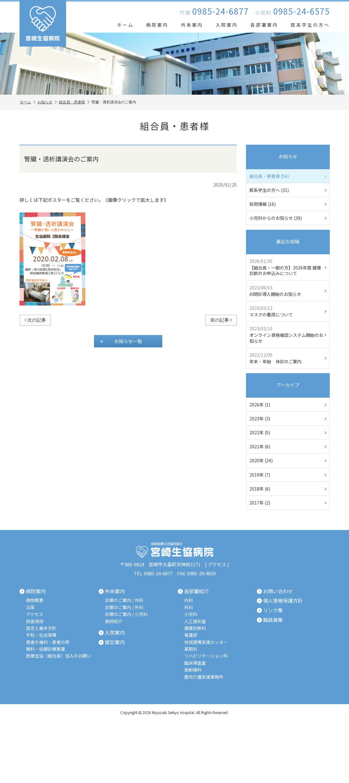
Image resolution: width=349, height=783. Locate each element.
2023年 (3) (287, 418)
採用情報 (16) (287, 204)
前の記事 (221, 320)
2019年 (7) (287, 475)
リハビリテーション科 (206, 656)
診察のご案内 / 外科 (124, 607)
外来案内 (192, 24)
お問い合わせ (275, 591)
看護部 (190, 635)
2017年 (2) (287, 503)
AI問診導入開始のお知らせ (287, 290)
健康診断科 (195, 628)
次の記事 (35, 320)
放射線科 (193, 670)
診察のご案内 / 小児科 (126, 614)
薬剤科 (190, 649)
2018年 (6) (287, 489)
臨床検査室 (195, 663)
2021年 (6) (287, 446)
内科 (188, 600)
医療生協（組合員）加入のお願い (58, 656)
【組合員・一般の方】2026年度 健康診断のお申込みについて (287, 267)
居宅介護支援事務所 (203, 677)
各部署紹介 (193, 591)
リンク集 (270, 610)
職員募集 (270, 620)
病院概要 (34, 600)
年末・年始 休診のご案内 (287, 358)
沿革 (30, 607)
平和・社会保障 (41, 635)
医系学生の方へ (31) (287, 190)
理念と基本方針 (41, 628)
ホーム (125, 24)
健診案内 (112, 642)
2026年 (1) (287, 404)
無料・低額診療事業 (45, 649)
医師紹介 (114, 621)
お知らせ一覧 (121, 341)
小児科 (190, 614)
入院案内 (227, 24)
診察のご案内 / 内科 (124, 600)
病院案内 (157, 24)
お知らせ (47, 102)
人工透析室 (195, 621)
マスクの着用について (287, 311)
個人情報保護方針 (280, 601)
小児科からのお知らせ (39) (287, 218)
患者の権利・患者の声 (47, 642)
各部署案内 (264, 24)
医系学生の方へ (310, 24)
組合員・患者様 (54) (287, 176)
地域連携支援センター (206, 642)
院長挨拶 (34, 621)
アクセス (217, 564)
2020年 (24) (287, 460)
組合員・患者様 (74, 102)
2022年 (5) (287, 432)
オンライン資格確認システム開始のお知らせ (287, 334)
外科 (188, 607)
